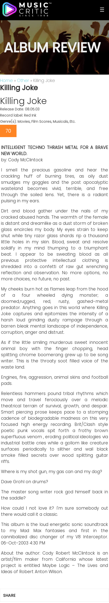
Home (6, 80)
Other (23, 80)
